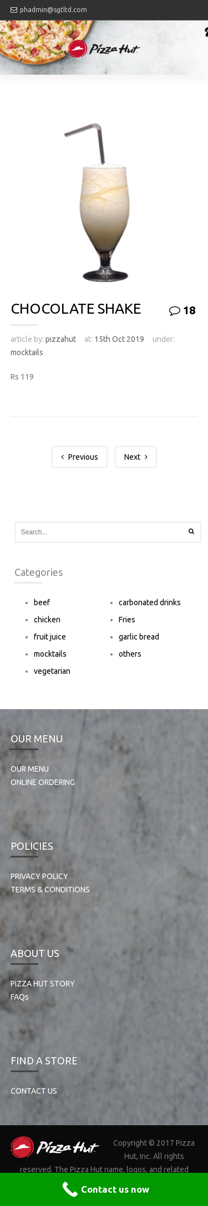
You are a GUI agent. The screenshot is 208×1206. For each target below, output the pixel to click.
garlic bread (139, 636)
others (130, 653)
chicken (47, 619)
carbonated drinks (150, 602)
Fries (127, 619)
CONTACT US (34, 1091)
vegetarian (52, 671)
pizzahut (60, 339)
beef (42, 602)
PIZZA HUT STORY (43, 983)
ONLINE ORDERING (43, 782)
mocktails (27, 352)
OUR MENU (30, 769)
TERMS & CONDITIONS (50, 889)
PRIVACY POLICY (39, 876)
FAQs (20, 996)
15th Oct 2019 (119, 339)
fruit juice (50, 636)
